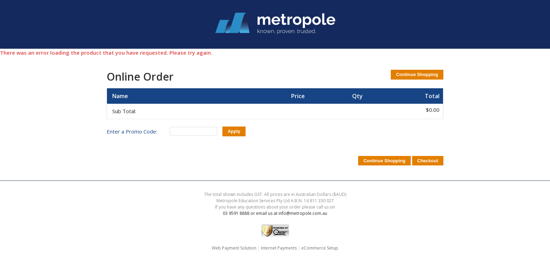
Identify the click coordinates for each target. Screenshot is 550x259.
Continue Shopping (417, 74)
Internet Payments (279, 248)
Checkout (427, 160)
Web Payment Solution (234, 248)
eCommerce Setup (319, 248)
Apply (234, 131)
